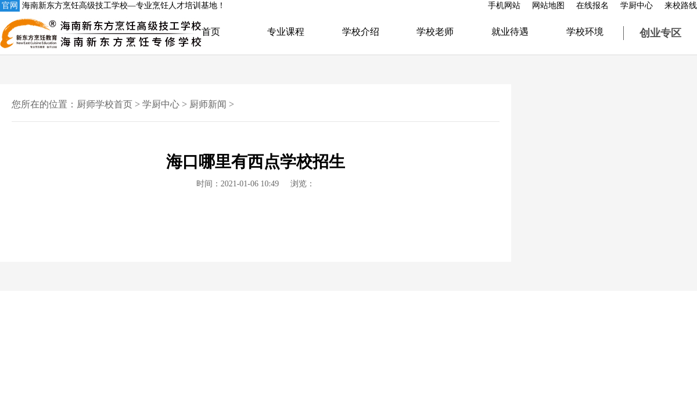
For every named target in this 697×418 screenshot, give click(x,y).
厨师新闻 (208, 104)
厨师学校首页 (104, 104)
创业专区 (660, 33)
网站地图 (548, 5)
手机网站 (504, 5)
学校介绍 (360, 32)
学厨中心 (636, 5)
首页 (211, 32)
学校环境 (584, 32)
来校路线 (680, 5)
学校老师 (435, 32)
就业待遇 (510, 32)
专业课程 (285, 32)
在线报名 (592, 5)
